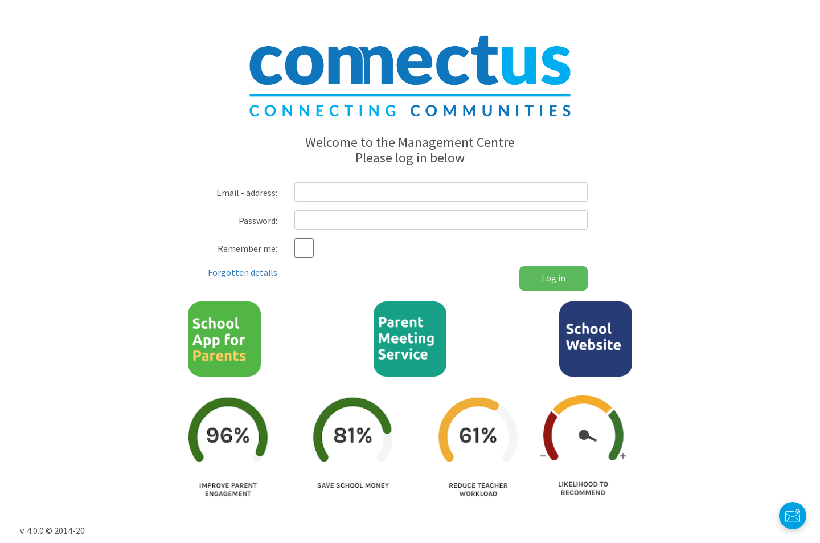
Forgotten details (242, 272)
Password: (258, 220)
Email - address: (246, 192)
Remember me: (247, 248)
